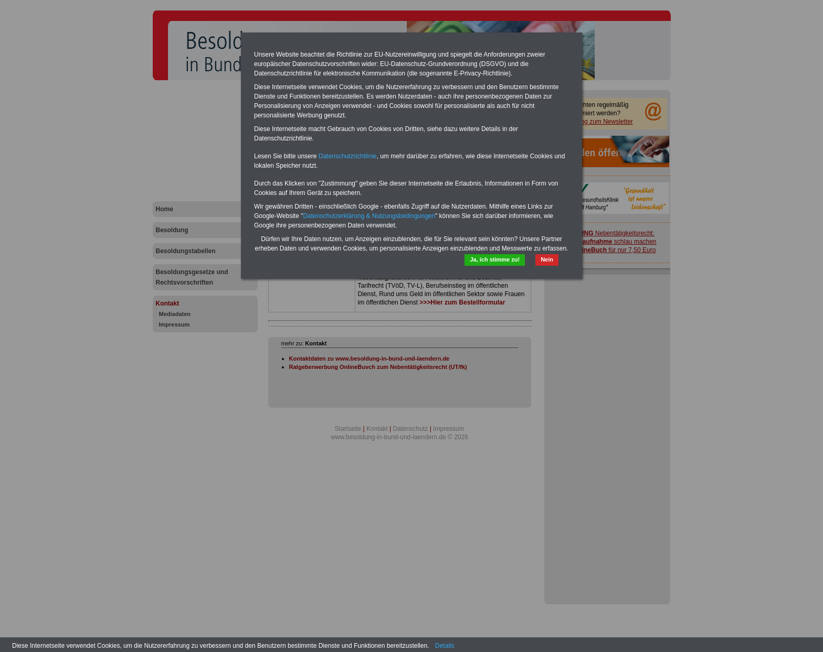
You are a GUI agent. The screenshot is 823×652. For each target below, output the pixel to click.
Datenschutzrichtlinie (348, 156)
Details (445, 645)
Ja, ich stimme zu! (495, 259)
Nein (547, 259)
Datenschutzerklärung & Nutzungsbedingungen (369, 216)
